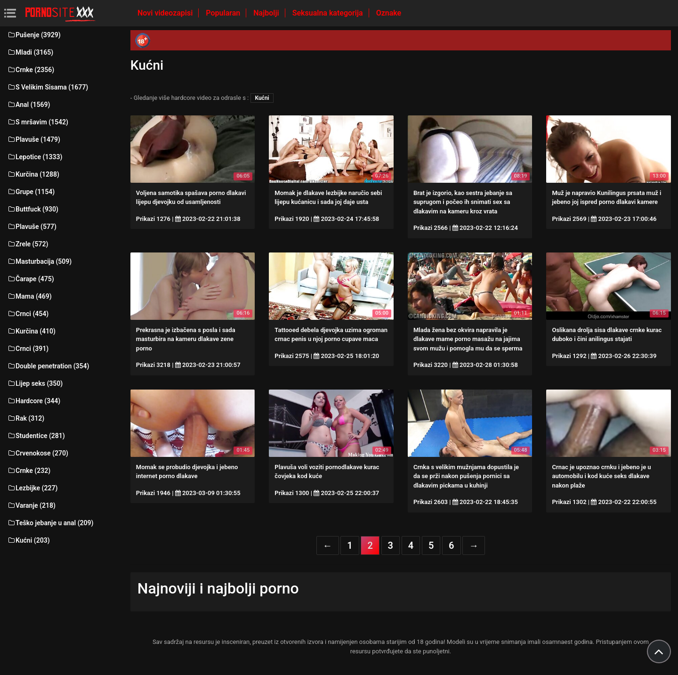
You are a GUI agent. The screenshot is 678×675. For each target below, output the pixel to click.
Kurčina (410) (31, 331)
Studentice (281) (36, 435)
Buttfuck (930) (32, 209)
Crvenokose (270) (37, 453)
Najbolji (267, 12)
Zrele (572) (27, 244)
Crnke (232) (28, 470)
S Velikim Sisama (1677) (47, 87)
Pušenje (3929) (34, 35)
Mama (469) (29, 296)
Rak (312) (25, 418)
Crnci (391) (27, 348)
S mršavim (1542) (37, 122)
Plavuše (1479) (33, 139)
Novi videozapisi (165, 12)
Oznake (389, 12)
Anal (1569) (28, 104)
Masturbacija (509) (39, 261)
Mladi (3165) (30, 52)
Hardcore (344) (33, 401)
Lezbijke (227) (32, 488)
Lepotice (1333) (34, 157)
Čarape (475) (30, 279)
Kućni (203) (28, 540)
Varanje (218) (31, 505)
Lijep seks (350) (35, 383)
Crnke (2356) (30, 69)
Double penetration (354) (48, 366)
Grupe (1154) (31, 191)
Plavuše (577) (31, 226)
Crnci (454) (27, 313)
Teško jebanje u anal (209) (50, 523)
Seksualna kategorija (328, 12)
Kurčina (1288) (33, 174)
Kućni (262, 98)
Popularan (224, 12)
